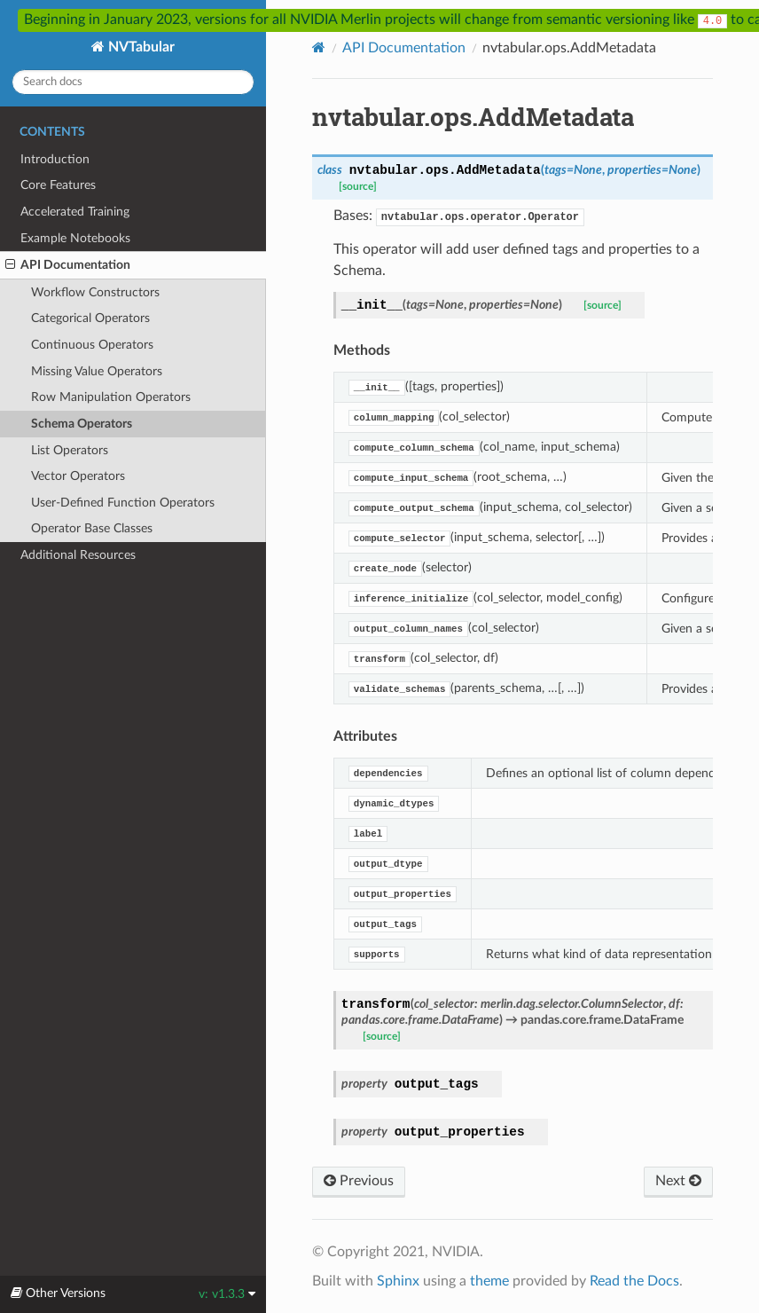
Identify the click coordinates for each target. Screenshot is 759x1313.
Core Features (58, 185)
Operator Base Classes (92, 528)
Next (678, 1181)
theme (489, 1281)
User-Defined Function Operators (123, 502)
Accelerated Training (74, 211)
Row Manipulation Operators (111, 397)
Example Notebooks (75, 238)
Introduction (55, 159)
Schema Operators (81, 423)
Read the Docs (634, 1281)
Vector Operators (78, 476)
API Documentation (67, 265)
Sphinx (398, 1281)
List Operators (69, 450)
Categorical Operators (90, 318)
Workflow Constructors (95, 292)
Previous (359, 1181)
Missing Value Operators (96, 371)
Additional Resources (78, 555)
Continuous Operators (92, 344)
